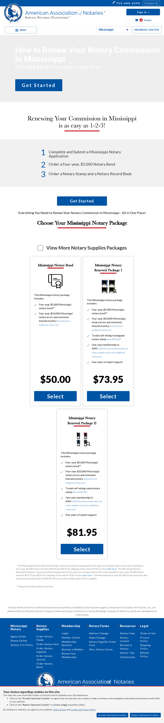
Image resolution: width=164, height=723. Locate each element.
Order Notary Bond (44, 665)
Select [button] (55, 396)
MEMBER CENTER (147, 29)
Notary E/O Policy (22, 644)
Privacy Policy (144, 639)
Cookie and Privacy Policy (83, 709)
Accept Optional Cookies (112, 715)
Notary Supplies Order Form (102, 643)
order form (111, 568)
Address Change (99, 633)
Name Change (97, 637)
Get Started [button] (39, 85)
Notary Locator (125, 639)
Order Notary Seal (47, 644)
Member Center (71, 637)
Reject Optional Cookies (145, 715)
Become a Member (73, 649)
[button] (143, 12)
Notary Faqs (127, 633)
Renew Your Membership (69, 655)
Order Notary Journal (44, 658)
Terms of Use (59, 709)
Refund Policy (144, 654)
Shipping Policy (145, 647)
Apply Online (18, 636)
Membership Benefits (69, 643)
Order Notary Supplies (44, 650)
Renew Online (19, 640)
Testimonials (127, 657)
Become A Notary (126, 647)
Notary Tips (127, 652)
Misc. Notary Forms (101, 649)
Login (65, 633)
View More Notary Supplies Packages (86, 248)
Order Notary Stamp (44, 638)
